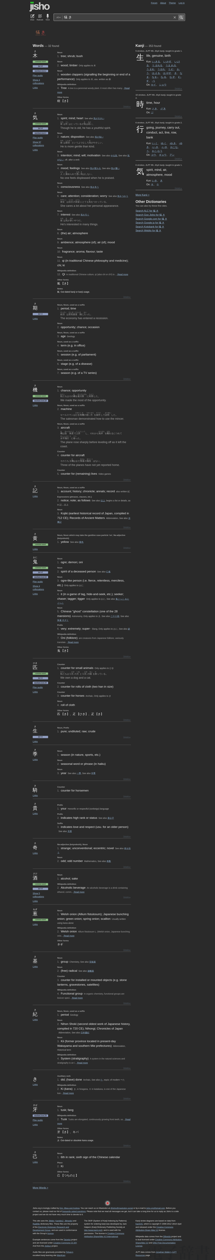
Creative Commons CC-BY (65, 1243)
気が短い (99, 137)
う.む (171, 69)
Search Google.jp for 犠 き (150, 222)
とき (154, 108)
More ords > (40, 1187)
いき (154, 180)
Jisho (39, 7)
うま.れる (170, 65)
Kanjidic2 (59, 1221)
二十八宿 (115, 616)
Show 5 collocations (38, 895)
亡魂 (108, 571)
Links (35, 87)
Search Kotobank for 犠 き (150, 226)
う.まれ (150, 69)
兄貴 (70, 831)
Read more (122, 274)
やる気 (114, 155)
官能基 (92, 962)
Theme (172, 3)
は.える (156, 73)
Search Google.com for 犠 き (151, 219)
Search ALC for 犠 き (147, 211)
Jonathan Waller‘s (164, 1252)
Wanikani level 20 (40, 400)
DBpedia (167, 1236)
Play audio (38, 75)
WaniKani (61, 1255)
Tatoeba (67, 1239)
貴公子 (111, 818)
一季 (79, 773)
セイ (153, 84)
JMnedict (68, 1221)
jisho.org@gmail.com (155, 1208)
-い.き (155, 147)
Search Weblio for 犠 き (148, 230)
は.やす (167, 73)
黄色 (81, 542)
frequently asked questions (74, 1211)
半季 (93, 773)
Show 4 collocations (38, 81)
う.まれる (157, 65)
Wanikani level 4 (40, 133)
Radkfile (36, 1224)
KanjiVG (139, 1224)
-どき (163, 108)
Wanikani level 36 (40, 1115)
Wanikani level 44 (40, 683)
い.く (155, 143)
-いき (164, 147)
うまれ (161, 69)
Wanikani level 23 (40, 577)
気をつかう (122, 196)
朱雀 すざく (63, 620)
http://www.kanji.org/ (93, 1230)
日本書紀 (85, 1032)
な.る (163, 77)
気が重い (115, 168)
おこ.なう (157, 151)
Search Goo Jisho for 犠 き (150, 215)
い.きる (156, 61)
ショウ (162, 84)
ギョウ (162, 154)
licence (51, 1233)
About (163, 3)
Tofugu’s (69, 1252)
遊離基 (90, 971)
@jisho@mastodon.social (121, 1208)
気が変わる (95, 168)
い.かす (167, 61)
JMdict (51, 1221)
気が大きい (98, 118)
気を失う (94, 187)
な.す (172, 77)
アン (172, 154)
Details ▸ (126, 106)
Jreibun (48, 1246)
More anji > (142, 195)
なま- (155, 77)
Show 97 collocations (38, 144)
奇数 (109, 861)
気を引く (85, 215)
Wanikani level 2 (40, 71)
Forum (154, 3)
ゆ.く (163, 143)
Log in (182, 3)
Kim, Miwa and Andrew (69, 1208)
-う (153, 80)
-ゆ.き (173, 143)
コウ (153, 154)
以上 (103, 500)
